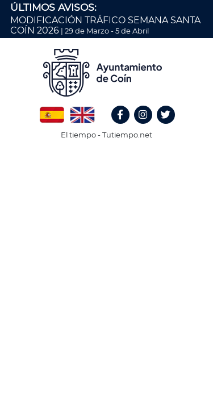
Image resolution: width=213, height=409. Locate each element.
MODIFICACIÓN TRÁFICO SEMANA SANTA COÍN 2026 (105, 25)
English (82, 110)
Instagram (149, 127)
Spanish (52, 110)
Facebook (125, 127)
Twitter (167, 127)
